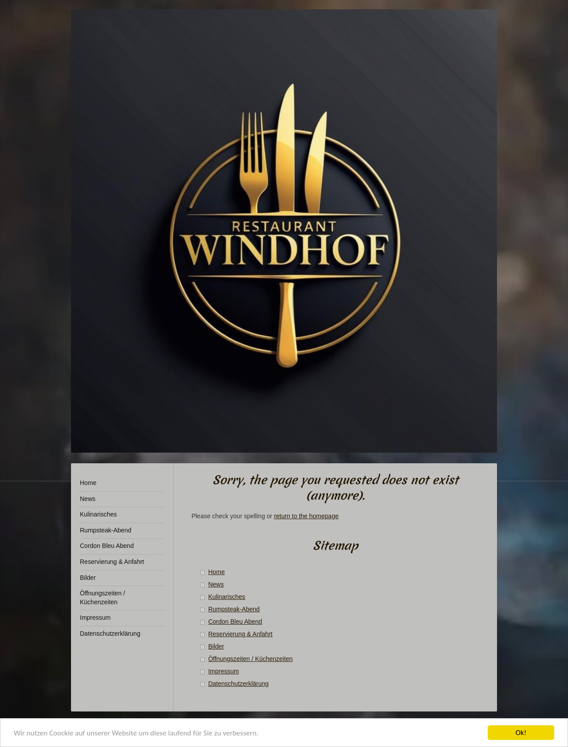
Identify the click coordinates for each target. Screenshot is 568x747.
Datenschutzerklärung (238, 683)
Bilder (216, 646)
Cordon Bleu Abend (235, 621)
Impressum (223, 671)
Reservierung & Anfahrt (240, 633)
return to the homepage (306, 516)
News (216, 584)
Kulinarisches (226, 596)
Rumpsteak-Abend (234, 609)
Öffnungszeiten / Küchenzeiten (250, 658)
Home (216, 571)
